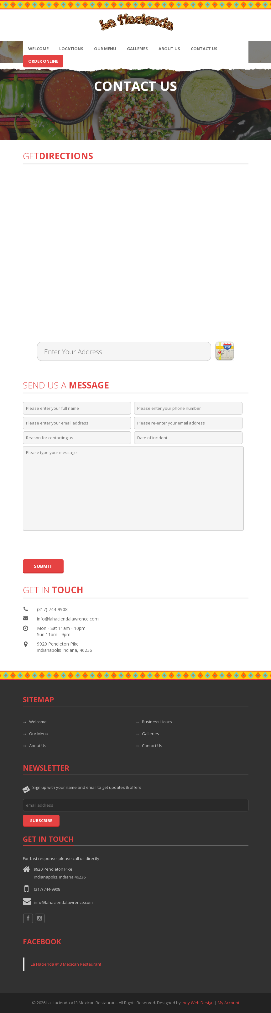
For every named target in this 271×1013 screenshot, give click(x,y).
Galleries (137, 48)
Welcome (38, 48)
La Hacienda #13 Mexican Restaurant (66, 964)
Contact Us (204, 48)
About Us (169, 48)
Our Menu (105, 48)
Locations (71, 48)
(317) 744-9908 (47, 889)
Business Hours (154, 722)
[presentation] (70, 545)
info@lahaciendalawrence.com (68, 619)
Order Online (43, 61)
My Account (228, 1002)
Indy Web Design (198, 1002)
